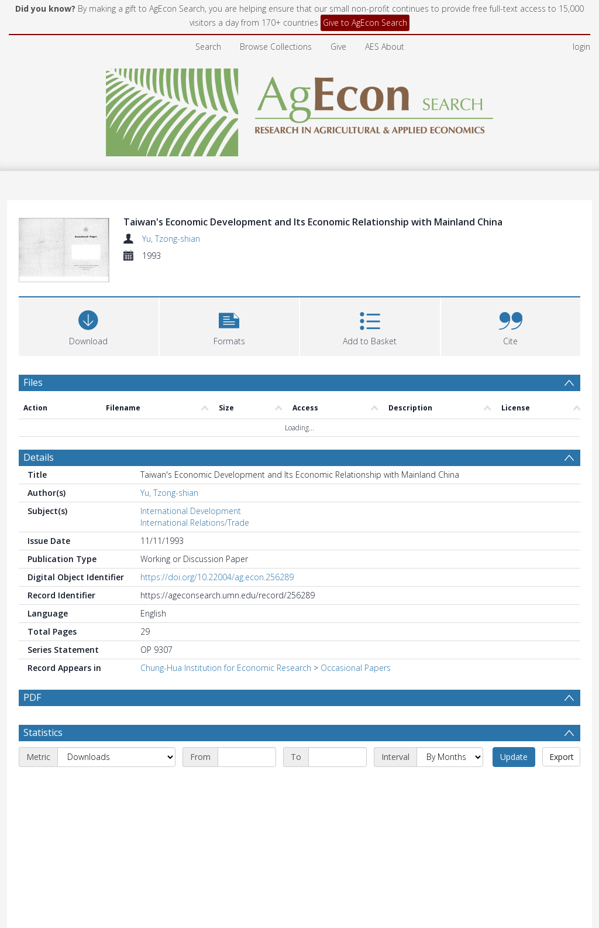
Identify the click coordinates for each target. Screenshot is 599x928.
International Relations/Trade (194, 576)
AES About (384, 46)
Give (338, 46)
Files (33, 436)
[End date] (337, 839)
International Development (190, 564)
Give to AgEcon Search (365, 22)
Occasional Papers (356, 721)
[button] (230, 379)
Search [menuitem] (208, 46)
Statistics (43, 814)
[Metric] (116, 839)
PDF (32, 751)
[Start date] (247, 839)
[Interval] (449, 839)
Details (38, 511)
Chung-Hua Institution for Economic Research (225, 721)
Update (514, 838)
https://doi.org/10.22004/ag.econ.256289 (217, 630)
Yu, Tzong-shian (171, 238)
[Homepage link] (300, 109)
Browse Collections (276, 46)
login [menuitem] (581, 46)
